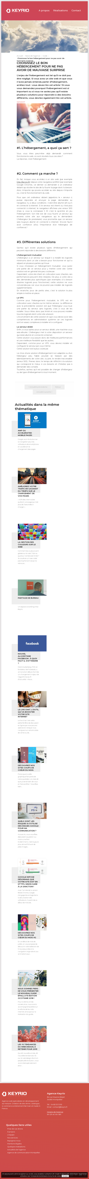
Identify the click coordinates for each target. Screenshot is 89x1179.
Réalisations (60, 10)
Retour (58, 387)
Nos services (12, 1138)
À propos (11, 1132)
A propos (44, 10)
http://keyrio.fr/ (23, 182)
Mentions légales (14, 1144)
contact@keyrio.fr (60, 1107)
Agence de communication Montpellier (23, 1153)
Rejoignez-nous (13, 1141)
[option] (44, 123)
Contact (76, 10)
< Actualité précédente (37, 387)
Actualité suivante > (44, 392)
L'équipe (10, 1135)
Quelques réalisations (16, 1147)
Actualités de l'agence (16, 1150)
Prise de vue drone (15, 1129)
